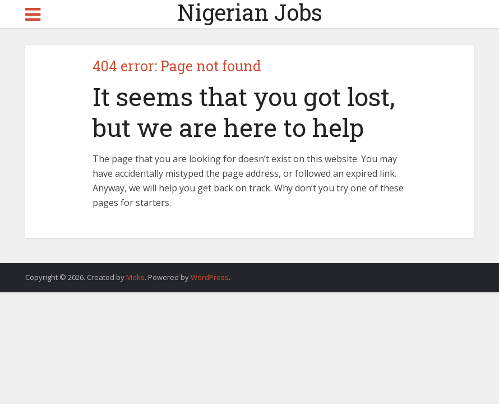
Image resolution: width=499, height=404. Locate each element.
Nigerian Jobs (249, 12)
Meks (135, 277)
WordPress (210, 277)
